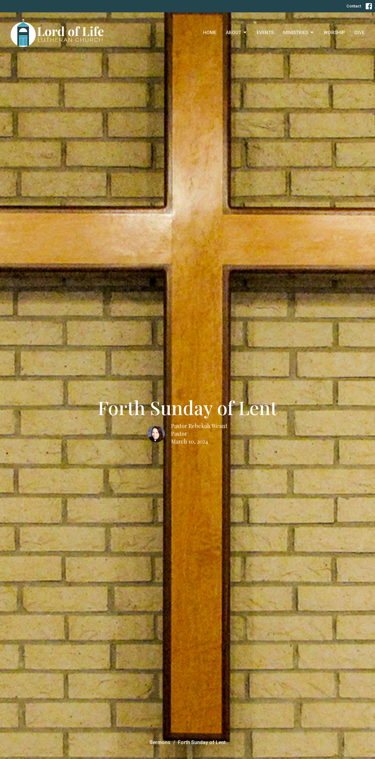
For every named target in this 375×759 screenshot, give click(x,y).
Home (209, 32)
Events (265, 32)
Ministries (298, 32)
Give (359, 32)
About (236, 32)
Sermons (160, 742)
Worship (334, 32)
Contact (353, 6)
